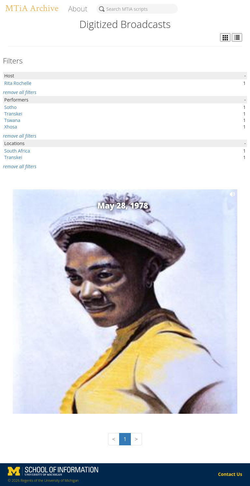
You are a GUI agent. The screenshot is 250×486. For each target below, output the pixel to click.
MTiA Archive (31, 8)
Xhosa (10, 127)
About (77, 8)
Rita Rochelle (18, 83)
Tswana (12, 120)
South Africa (17, 151)
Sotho (10, 107)
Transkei (13, 114)
